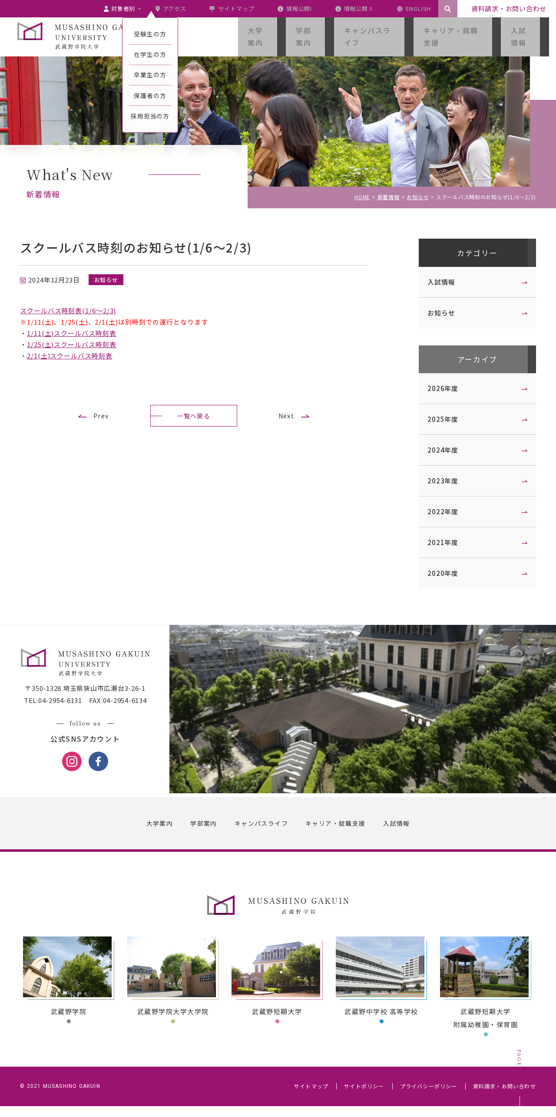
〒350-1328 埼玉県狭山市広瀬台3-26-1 (91, 699)
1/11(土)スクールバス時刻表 (77, 333)
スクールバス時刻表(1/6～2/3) (74, 310)
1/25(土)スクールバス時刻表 (77, 344)
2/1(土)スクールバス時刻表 (76, 355)
